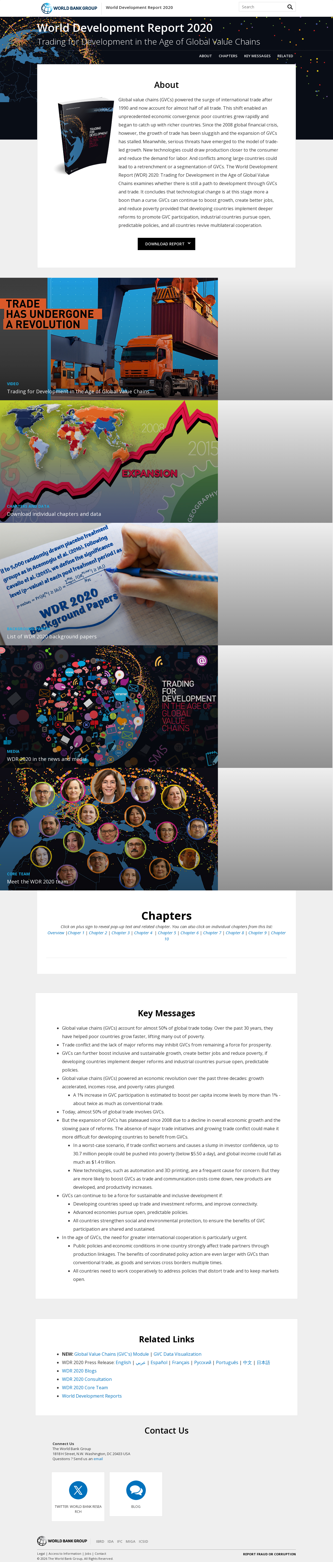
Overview (55, 932)
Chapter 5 (167, 932)
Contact (100, 1553)
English (123, 1362)
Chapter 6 (189, 932)
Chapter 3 (120, 932)
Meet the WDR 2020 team (37, 881)
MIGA (130, 1541)
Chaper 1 (76, 932)
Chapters (228, 55)
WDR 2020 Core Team (85, 1387)
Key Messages (257, 55)
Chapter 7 (212, 932)
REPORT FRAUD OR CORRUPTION (269, 1554)
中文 (247, 1362)
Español (159, 1362)
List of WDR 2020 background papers (52, 636)
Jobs (88, 1553)
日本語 (263, 1362)
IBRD (100, 1541)
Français (180, 1362)
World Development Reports (92, 1396)
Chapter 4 (143, 932)
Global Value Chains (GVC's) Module (111, 1354)
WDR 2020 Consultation (87, 1379)
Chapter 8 (235, 932)
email (98, 1458)
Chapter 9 (257, 932)
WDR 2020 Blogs (79, 1371)
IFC (119, 1541)
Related (285, 55)
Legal (41, 1553)
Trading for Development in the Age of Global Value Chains (78, 391)
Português (227, 1362)
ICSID (143, 1541)
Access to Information (65, 1553)
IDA (111, 1541)
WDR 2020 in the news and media (47, 759)
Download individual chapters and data (54, 514)
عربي (141, 1362)
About (205, 55)
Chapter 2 (98, 932)
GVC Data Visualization (177, 1354)
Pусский (202, 1362)
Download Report (168, 243)
